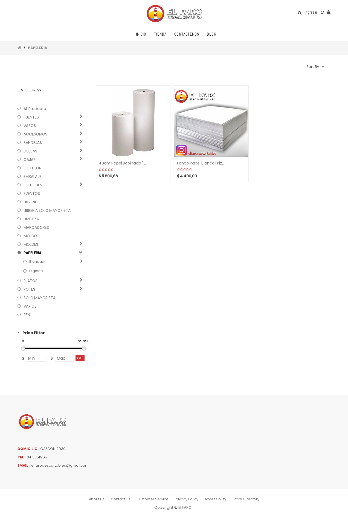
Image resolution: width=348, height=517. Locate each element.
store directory (246, 499)
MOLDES (31, 236)
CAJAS (30, 159)
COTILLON (33, 168)
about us (97, 499)
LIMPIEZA (31, 219)
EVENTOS (32, 193)
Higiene (36, 270)
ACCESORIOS (35, 134)
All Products (35, 108)
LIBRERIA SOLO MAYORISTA (47, 210)
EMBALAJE (32, 176)
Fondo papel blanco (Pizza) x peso (201, 163)
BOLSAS (30, 151)
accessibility (215, 499)
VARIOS (30, 306)
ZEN (27, 314)
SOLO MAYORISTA (40, 298)
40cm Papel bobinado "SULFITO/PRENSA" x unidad (123, 163)
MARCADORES (36, 227)
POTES (29, 289)
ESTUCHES (33, 185)
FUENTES (31, 117)
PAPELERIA (37, 47)
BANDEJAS (33, 142)
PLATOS (30, 281)
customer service (153, 499)
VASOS (30, 125)
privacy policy (186, 499)
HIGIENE (30, 202)
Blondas (36, 261)
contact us (120, 499)
